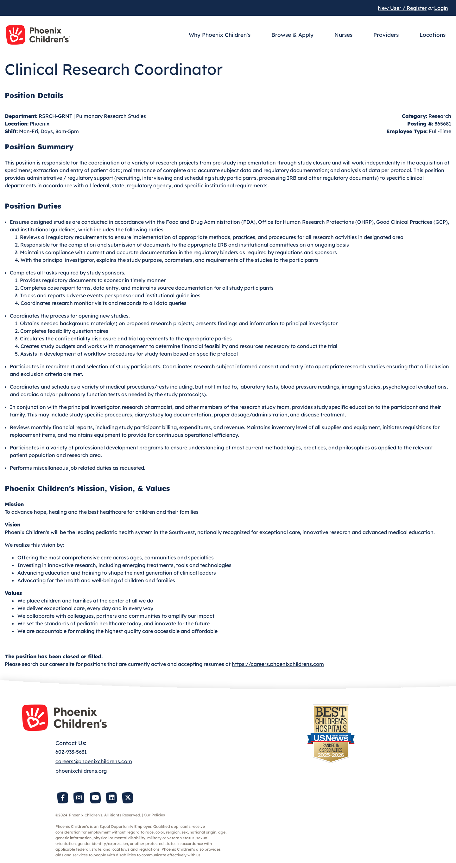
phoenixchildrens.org (81, 771)
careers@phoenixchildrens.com (93, 761)
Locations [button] (433, 34)
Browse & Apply (292, 34)
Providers (386, 34)
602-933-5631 (71, 752)
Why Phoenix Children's (219, 34)
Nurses (343, 34)
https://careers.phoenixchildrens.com (278, 664)
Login (441, 8)
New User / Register (402, 8)
